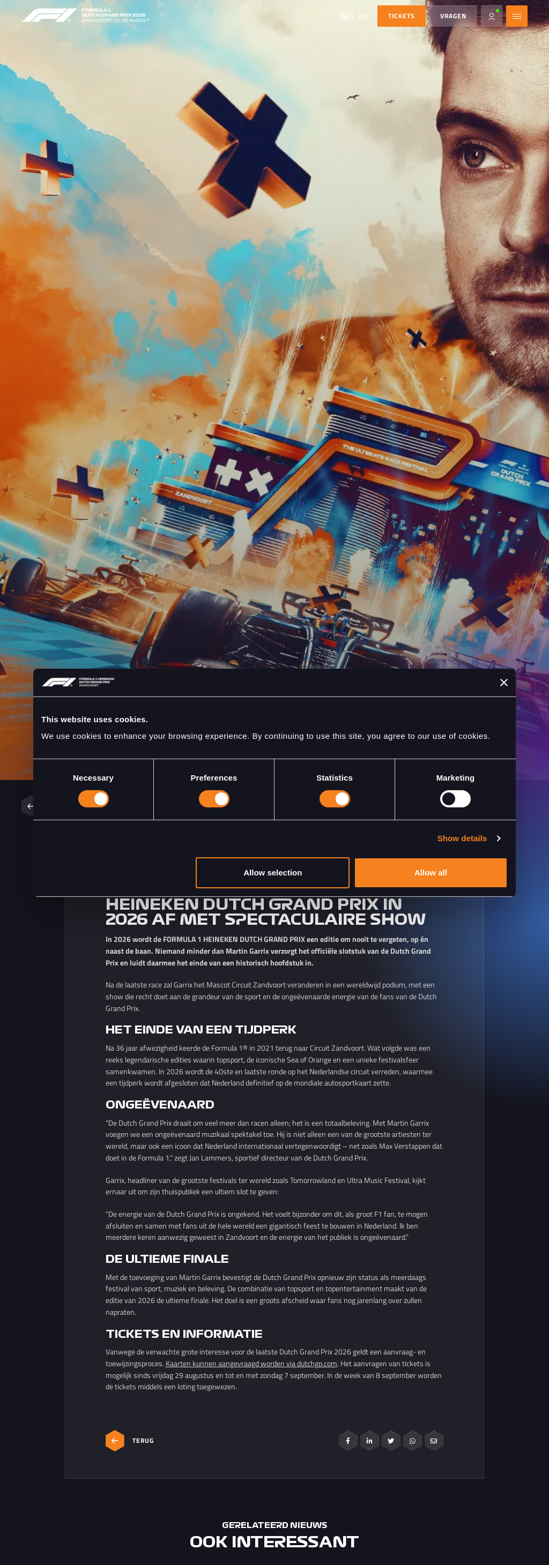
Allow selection (272, 872)
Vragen (453, 16)
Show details (462, 838)
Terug (130, 1440)
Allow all (430, 872)
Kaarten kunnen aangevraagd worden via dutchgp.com (251, 1363)
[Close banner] (504, 682)
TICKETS (401, 16)
